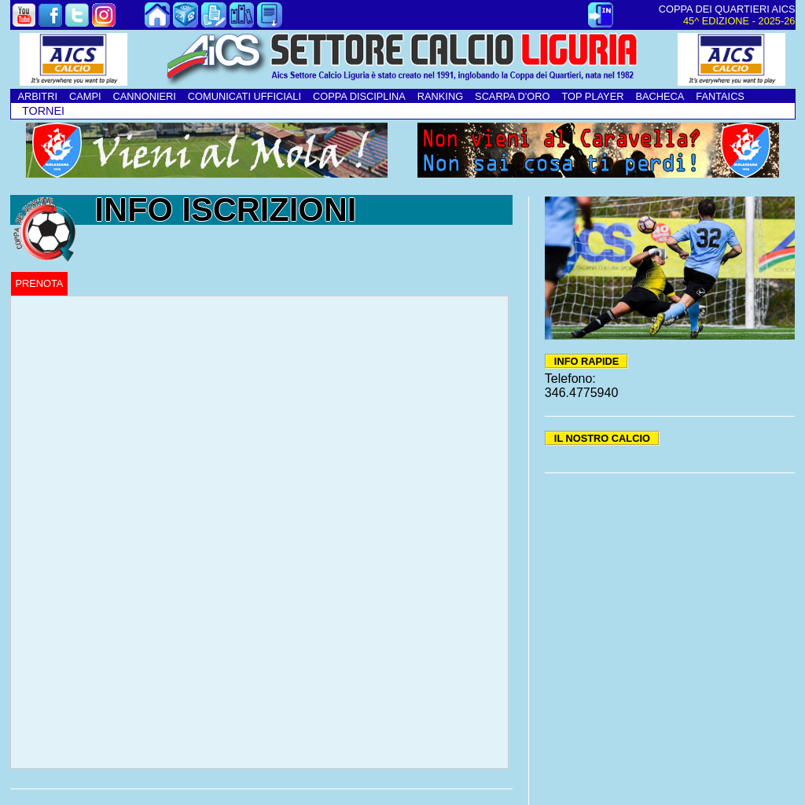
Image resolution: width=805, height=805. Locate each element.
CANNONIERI (144, 96)
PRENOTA (40, 283)
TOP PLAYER (592, 96)
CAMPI (85, 96)
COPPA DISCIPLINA (359, 96)
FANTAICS (720, 96)
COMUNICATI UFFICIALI (244, 96)
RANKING (440, 96)
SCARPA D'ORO (512, 96)
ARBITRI (37, 96)
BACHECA (659, 96)
